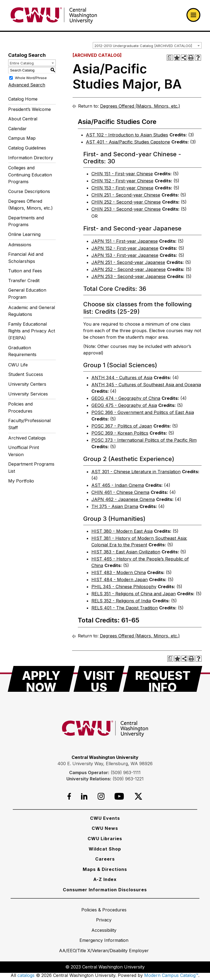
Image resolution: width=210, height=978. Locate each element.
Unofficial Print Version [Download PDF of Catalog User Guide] (23, 451)
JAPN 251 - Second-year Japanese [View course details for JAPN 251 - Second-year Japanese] (128, 262)
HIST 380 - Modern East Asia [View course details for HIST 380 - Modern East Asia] (122, 531)
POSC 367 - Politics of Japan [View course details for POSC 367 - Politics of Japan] (121, 426)
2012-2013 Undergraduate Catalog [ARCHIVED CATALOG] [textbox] (143, 45)
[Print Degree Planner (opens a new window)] (170, 58)
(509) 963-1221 (128, 778)
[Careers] (105, 858)
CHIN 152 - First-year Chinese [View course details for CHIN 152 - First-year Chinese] (122, 180)
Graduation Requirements (22, 351)
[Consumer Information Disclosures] (105, 889)
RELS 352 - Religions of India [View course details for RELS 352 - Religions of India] (121, 600)
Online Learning (24, 234)
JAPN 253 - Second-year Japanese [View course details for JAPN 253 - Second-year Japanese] (128, 276)
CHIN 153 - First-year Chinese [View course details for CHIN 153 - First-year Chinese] (122, 188)
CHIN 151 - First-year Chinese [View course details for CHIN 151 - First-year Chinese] (122, 173)
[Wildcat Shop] (105, 848)
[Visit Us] (99, 679)
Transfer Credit (23, 280)
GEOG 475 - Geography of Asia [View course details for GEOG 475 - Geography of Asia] (124, 405)
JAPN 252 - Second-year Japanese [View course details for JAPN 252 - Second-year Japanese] (128, 269)
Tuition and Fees (25, 270)
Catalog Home (23, 99)
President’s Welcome (29, 109)
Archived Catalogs (27, 438)
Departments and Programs (26, 221)
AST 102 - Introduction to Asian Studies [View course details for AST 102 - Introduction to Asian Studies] (127, 135)
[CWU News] (105, 828)
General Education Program (27, 293)
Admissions (19, 244)
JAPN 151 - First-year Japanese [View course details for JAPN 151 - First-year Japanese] (124, 241)
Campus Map (22, 138)
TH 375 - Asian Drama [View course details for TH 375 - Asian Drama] (114, 506)
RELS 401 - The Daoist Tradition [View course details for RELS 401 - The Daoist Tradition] (124, 608)
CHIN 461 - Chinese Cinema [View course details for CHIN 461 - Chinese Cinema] (120, 492)
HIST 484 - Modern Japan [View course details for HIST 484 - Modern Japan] (119, 579)
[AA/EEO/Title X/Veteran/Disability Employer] (104, 950)
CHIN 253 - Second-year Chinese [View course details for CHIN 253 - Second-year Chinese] (126, 209)
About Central (22, 119)
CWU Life (18, 364)
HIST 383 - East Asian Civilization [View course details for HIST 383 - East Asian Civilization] (125, 552)
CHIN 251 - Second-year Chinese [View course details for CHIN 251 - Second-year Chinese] (125, 195)
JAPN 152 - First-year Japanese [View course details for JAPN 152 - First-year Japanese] (124, 248)
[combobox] (147, 45)
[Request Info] (162, 679)
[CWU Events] (105, 818)
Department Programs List (31, 467)
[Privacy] (104, 919)
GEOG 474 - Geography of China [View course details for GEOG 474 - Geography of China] (125, 398)
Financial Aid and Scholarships (25, 257)
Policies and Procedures (20, 407)
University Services (28, 394)
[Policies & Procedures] (104, 909)
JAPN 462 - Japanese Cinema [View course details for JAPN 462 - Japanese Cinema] (123, 499)
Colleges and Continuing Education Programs (30, 174)
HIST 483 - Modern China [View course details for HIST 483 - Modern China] (118, 572)
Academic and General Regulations (31, 311)
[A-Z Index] (105, 879)
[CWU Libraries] (105, 838)
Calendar (17, 128)
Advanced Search (26, 85)
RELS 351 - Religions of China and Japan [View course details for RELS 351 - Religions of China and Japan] (133, 593)
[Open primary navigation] (193, 15)
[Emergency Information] (104, 940)
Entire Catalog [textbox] (22, 63)
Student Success (25, 374)
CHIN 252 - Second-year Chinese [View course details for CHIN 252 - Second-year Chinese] (126, 202)
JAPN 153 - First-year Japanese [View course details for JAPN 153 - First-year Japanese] (124, 255)
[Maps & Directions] (105, 869)
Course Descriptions (29, 191)
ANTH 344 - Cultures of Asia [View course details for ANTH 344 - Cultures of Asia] (121, 377)
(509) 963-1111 (126, 772)
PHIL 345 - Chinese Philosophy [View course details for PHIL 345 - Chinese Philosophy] (123, 586)
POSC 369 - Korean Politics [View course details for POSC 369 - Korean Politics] (119, 433)
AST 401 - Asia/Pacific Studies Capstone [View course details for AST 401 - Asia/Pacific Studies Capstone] (128, 142)
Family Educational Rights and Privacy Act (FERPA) (31, 331)
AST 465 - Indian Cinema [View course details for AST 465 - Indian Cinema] (117, 485)
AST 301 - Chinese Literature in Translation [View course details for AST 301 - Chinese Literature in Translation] (136, 471)
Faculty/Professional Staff (29, 424)
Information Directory (30, 157)
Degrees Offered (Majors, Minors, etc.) (30, 204)
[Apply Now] (41, 679)
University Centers (27, 384)
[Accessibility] (104, 930)
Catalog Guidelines (27, 148)
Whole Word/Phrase (31, 78)
